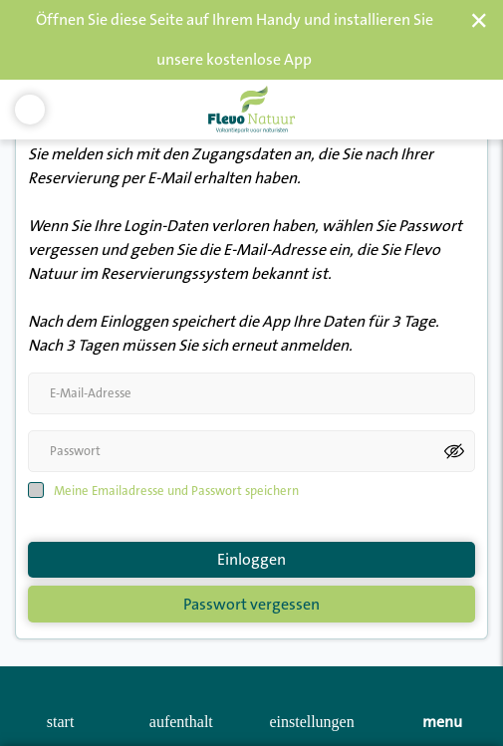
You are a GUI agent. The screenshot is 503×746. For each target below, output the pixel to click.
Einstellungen (311, 721)
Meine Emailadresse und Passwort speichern (176, 473)
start (61, 721)
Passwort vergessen (251, 587)
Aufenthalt (181, 721)
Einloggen (251, 542)
